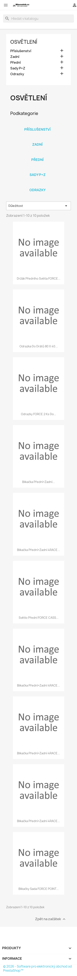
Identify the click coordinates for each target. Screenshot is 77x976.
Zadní (14, 57)
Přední (15, 62)
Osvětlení (23, 41)
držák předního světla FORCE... (38, 278)
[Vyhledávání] (38, 18)
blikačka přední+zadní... (38, 482)
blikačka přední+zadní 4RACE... (38, 550)
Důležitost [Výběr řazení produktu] (38, 205)
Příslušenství (20, 51)
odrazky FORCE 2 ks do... (38, 414)
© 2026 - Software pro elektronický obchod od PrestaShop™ (37, 968)
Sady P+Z (17, 68)
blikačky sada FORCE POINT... (38, 889)
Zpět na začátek (51, 919)
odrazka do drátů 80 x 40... (39, 346)
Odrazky (17, 74)
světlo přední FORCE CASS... (39, 618)
